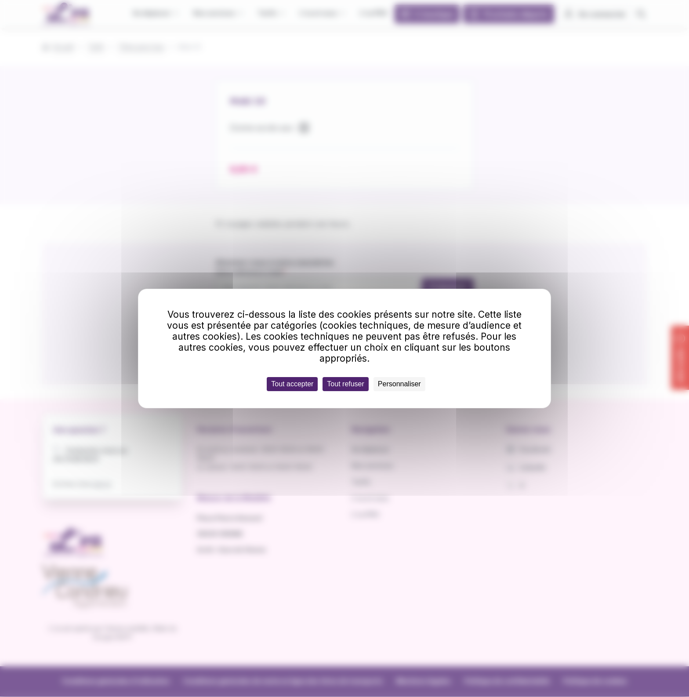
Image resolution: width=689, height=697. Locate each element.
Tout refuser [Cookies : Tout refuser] (345, 384)
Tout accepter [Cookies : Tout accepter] (292, 384)
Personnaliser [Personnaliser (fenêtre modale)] (399, 384)
